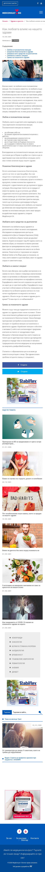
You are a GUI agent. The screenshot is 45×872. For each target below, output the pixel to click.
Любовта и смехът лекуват (17, 55)
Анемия (15, 668)
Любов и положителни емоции (19, 50)
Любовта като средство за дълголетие (22, 54)
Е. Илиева (15, 40)
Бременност (17, 655)
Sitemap (24, 840)
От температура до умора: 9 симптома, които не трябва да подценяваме (21, 751)
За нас (9, 838)
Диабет (15, 672)
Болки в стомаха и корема (24, 646)
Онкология (17, 642)
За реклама (21, 838)
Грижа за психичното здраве (18, 57)
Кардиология (18, 651)
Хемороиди (17, 638)
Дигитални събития (10, 3)
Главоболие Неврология (23, 659)
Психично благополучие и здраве (20, 52)
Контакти (35, 838)
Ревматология (18, 663)
